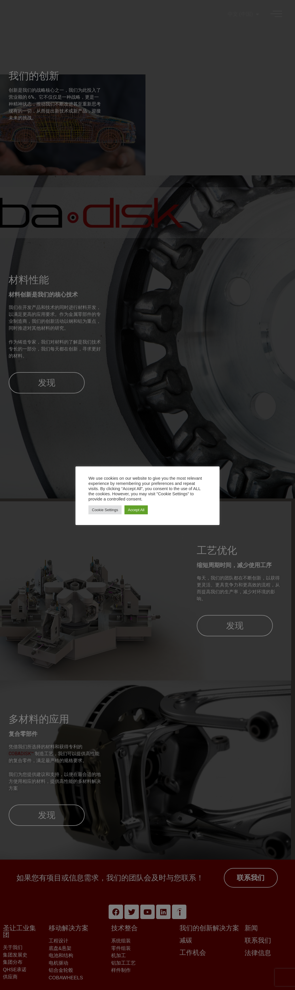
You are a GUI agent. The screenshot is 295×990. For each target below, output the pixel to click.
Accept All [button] (136, 510)
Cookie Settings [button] (105, 510)
